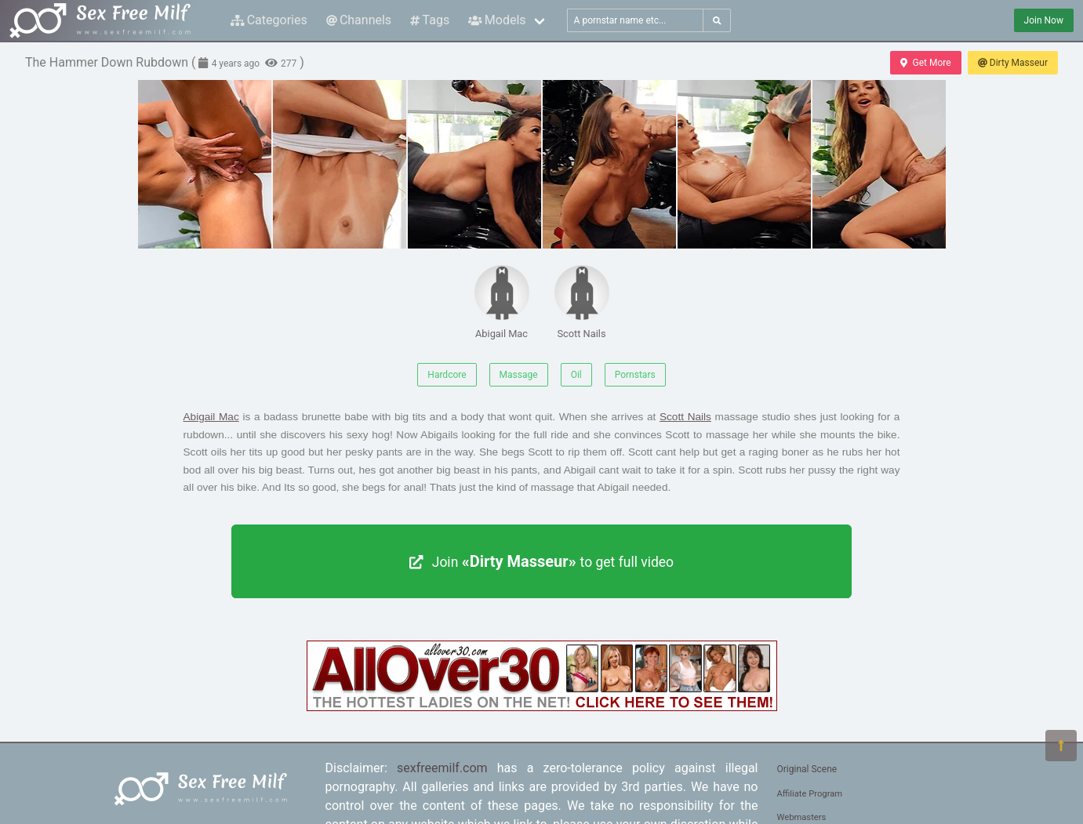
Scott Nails (581, 302)
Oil (576, 374)
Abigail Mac (501, 302)
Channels (358, 20)
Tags (429, 20)
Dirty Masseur (1013, 62)
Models (496, 20)
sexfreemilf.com (442, 767)
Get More (925, 62)
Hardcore (446, 374)
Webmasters (802, 817)
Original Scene (807, 769)
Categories (269, 20)
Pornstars (635, 374)
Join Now (1043, 20)
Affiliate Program (810, 794)
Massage (519, 374)
